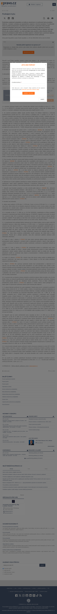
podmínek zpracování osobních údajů (30, 89)
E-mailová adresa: (16, 82)
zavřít (42, 99)
